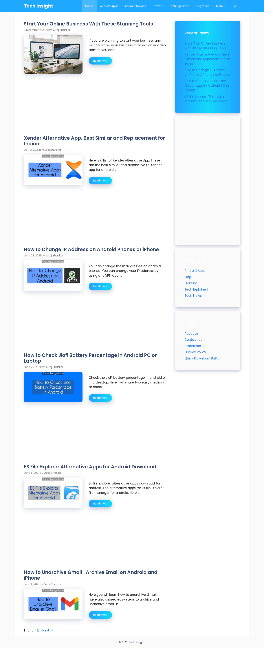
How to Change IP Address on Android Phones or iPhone (91, 249)
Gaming (190, 283)
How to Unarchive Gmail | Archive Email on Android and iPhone (90, 575)
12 (39, 630)
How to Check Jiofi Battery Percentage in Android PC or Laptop (90, 358)
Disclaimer (192, 346)
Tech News (193, 295)
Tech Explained (179, 6)
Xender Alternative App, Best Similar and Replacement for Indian (94, 141)
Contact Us (193, 339)
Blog (187, 277)
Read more (102, 62)
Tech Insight (38, 6)
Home (89, 6)
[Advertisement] (95, 108)
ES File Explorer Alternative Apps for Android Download (90, 466)
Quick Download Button (202, 358)
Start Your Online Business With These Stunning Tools (88, 24)
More (223, 6)
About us (191, 333)
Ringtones (203, 6)
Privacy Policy (195, 352)
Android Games (135, 6)
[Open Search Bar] (235, 6)
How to (157, 6)
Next (47, 630)
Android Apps (109, 6)
